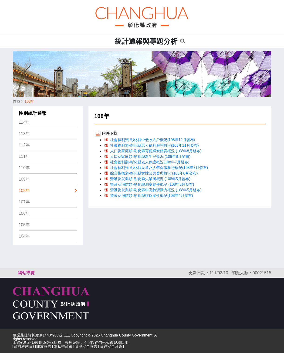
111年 (24, 156)
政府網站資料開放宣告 (32, 346)
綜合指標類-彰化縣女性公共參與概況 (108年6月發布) (154, 173)
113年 (24, 133)
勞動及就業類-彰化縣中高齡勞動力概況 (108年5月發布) (155, 190)
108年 (29, 101)
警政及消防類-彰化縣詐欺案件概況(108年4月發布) (151, 196)
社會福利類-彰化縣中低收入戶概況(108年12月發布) (152, 140)
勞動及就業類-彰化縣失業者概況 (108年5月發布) (150, 179)
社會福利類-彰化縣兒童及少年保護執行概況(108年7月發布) (159, 168)
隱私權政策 (63, 346)
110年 (24, 167)
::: (109, 41)
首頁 (16, 101)
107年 (24, 202)
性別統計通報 (33, 113)
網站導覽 (26, 273)
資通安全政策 (111, 346)
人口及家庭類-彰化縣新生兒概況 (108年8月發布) (150, 156)
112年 (24, 145)
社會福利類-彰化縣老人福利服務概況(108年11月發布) (154, 145)
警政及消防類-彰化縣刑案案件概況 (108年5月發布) (152, 184)
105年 (24, 224)
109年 (24, 179)
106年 (24, 213)
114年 (24, 122)
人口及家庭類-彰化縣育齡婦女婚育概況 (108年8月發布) (155, 151)
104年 (24, 236)
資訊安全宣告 (86, 346)
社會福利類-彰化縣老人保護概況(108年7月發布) (149, 162)
